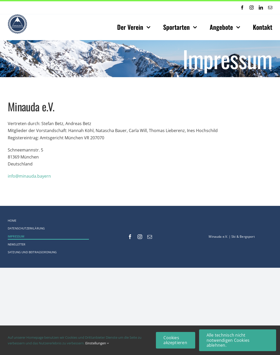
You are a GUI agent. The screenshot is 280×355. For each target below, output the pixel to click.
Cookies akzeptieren (175, 340)
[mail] (270, 7)
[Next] (130, 7)
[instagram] (251, 7)
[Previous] (124, 7)
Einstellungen (97, 343)
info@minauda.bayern (29, 176)
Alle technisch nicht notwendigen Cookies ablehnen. (228, 340)
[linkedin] (261, 7)
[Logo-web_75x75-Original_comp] (17, 16)
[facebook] (242, 7)
